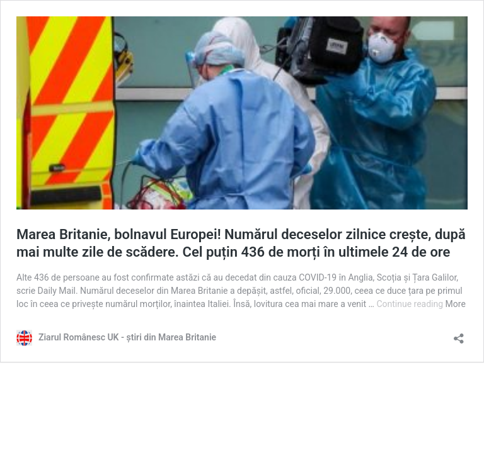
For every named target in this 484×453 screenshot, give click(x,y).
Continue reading (410, 304)
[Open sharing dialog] (459, 334)
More (456, 304)
